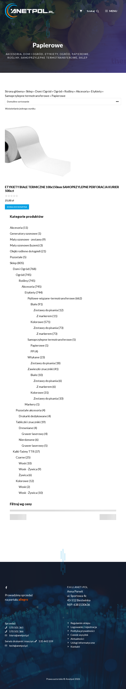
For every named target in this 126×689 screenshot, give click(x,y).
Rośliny (13, 57)
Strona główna (14, 91)
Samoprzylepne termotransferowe (49, 57)
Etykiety (51, 54)
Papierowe (80, 54)
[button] (92, 11)
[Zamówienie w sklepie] (63, 101)
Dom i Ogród (33, 54)
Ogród (65, 54)
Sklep (83, 57)
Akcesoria (14, 54)
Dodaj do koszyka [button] (17, 207)
